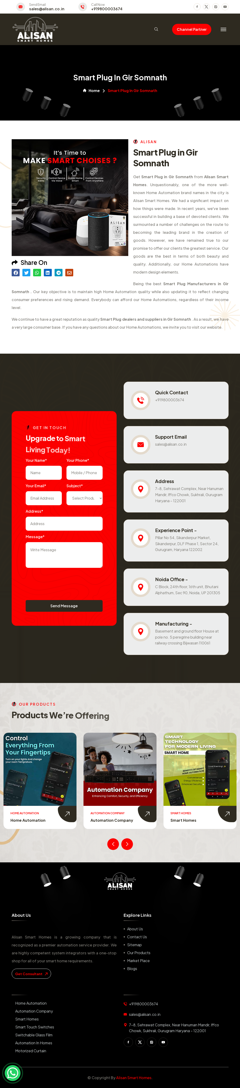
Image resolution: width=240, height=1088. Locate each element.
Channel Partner (192, 29)
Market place (138, 960)
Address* (34, 511)
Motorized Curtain (30, 1050)
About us (135, 928)
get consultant (31, 973)
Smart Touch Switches (34, 1026)
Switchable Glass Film (33, 1034)
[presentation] (61, 581)
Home (91, 90)
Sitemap (134, 944)
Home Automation (27, 820)
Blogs (132, 968)
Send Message (64, 605)
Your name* (36, 460)
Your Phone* (77, 460)
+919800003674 (106, 9)
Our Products (138, 952)
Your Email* (36, 485)
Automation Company (111, 820)
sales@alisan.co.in (46, 9)
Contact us (137, 936)
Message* (35, 536)
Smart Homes (183, 820)
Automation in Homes (33, 1042)
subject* (74, 485)
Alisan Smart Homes (133, 1077)
